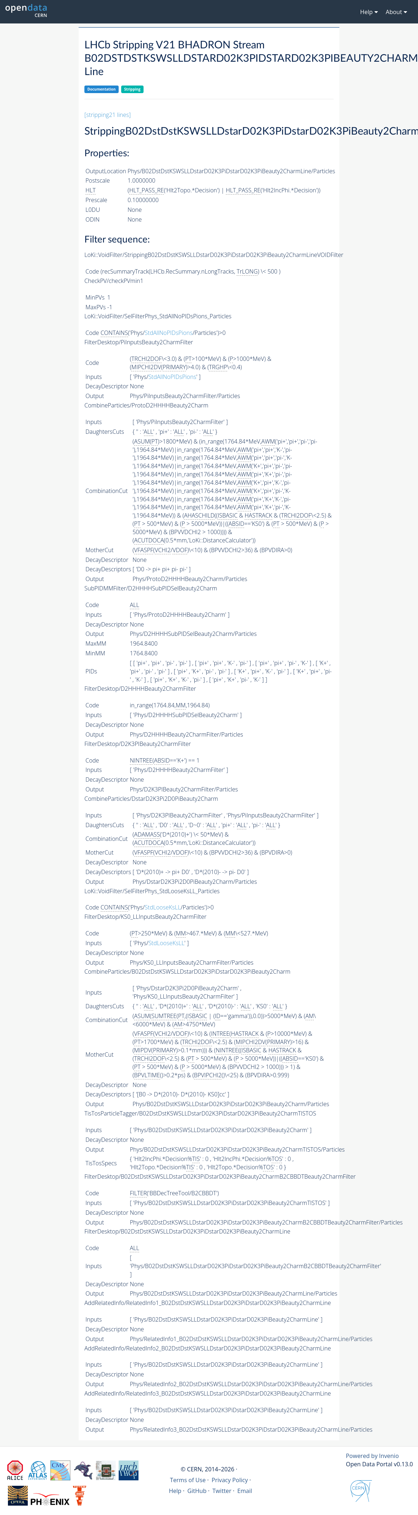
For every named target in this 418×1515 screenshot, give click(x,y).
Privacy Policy (230, 1480)
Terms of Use (188, 1480)
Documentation (101, 89)
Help (175, 1491)
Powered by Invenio (372, 1456)
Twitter (222, 1491)
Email (244, 1491)
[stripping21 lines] (107, 115)
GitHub (196, 1491)
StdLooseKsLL (163, 907)
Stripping (132, 89)
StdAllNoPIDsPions (169, 333)
